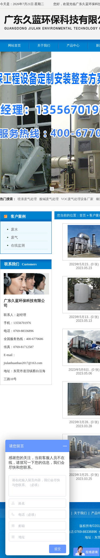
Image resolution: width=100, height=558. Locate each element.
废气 (14, 237)
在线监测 (18, 245)
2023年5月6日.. (84, 370)
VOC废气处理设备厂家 (77, 199)
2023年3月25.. (84, 475)
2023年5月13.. (84, 317)
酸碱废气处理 (49, 199)
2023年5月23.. (84, 264)
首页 (82, 215)
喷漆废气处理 (27, 199)
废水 (14, 229)
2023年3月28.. (84, 422)
